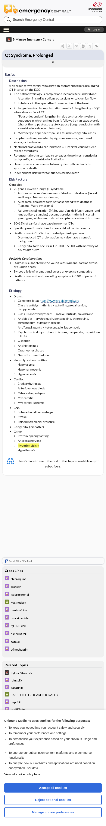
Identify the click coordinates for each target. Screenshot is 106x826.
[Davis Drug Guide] (53, 579)
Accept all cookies (53, 788)
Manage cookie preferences (53, 812)
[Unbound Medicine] (94, 7)
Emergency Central (37, 9)
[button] (94, 29)
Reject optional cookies (53, 800)
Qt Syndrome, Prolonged (29, 55)
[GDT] (53, 602)
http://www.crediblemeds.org (59, 300)
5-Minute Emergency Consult (30, 39)
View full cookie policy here (22, 774)
